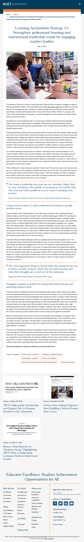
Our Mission (7, 492)
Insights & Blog (8, 526)
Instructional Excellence (36, 493)
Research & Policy (37, 519)
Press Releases (8, 511)
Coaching (35, 512)
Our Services (21, 495)
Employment (22, 530)
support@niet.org (59, 520)
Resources (36, 489)
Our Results (21, 502)
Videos (5, 523)
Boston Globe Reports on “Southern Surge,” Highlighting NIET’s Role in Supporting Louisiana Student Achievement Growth (20, 452)
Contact (21, 525)
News (8, 15)
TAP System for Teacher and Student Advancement (39, 362)
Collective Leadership (35, 499)
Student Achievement (48, 358)
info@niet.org (57, 513)
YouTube (71, 503)
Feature (15, 15)
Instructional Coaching (30, 355)
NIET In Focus (8, 517)
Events (19, 511)
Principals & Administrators (52, 355)
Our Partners (21, 499)
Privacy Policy (58, 525)
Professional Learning (30, 358)
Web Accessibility (49, 539)
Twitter (60, 503)
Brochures (20, 514)
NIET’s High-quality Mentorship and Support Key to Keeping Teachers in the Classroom (21, 408)
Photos (5, 520)
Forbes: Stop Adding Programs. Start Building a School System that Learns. (61, 408)
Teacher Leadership (67, 362)
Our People (7, 495)
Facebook (55, 503)
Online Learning (37, 503)
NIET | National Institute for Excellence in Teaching (14, 4)
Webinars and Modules (36, 508)
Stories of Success (20, 506)
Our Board (6, 499)
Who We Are (8, 489)
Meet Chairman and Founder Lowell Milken (35, 537)
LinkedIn (66, 503)
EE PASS (21, 519)
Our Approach (22, 492)
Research (35, 524)
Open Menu (80, 4)
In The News (7, 514)
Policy (34, 527)
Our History (7, 502)
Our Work (21, 489)
